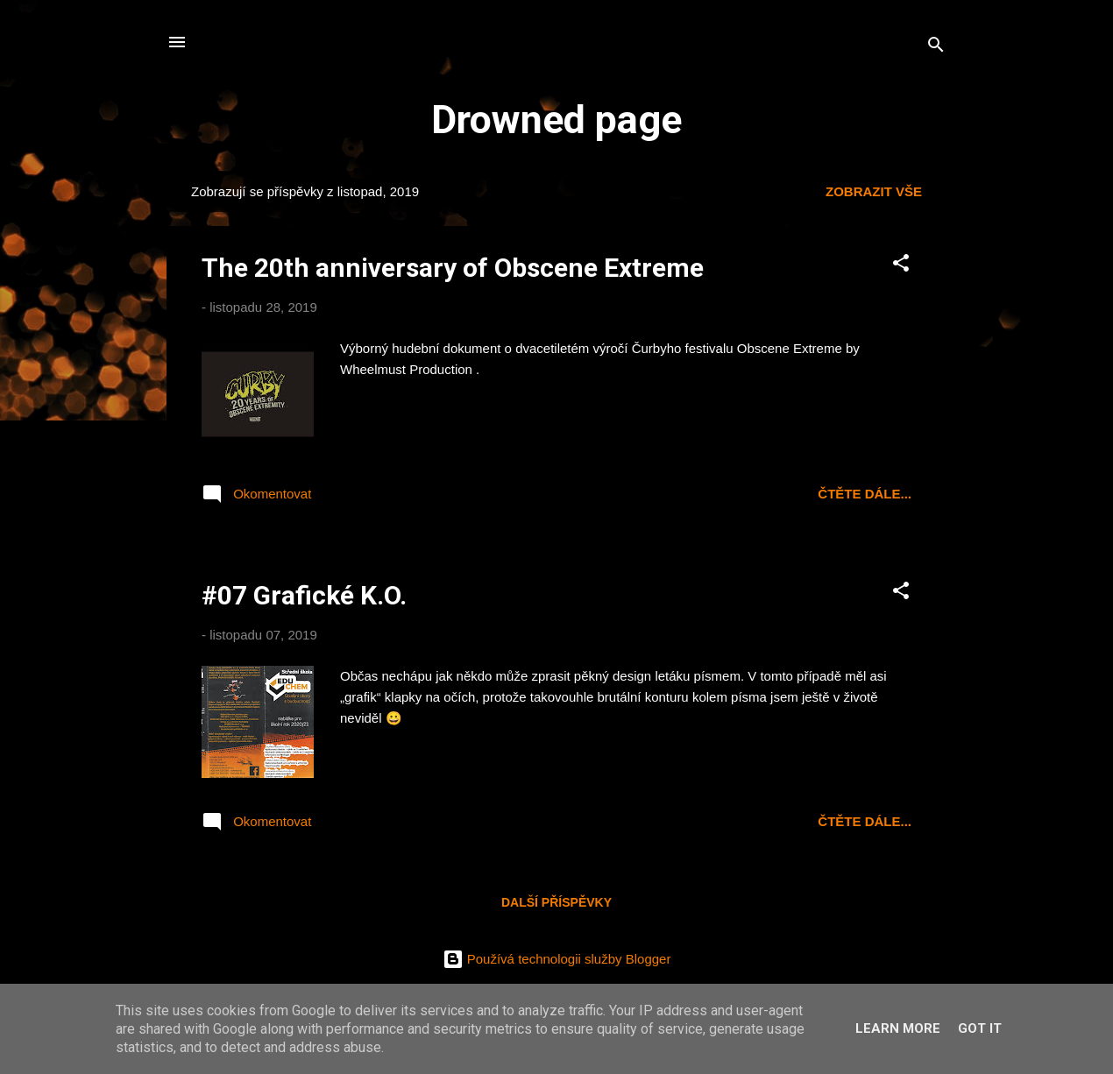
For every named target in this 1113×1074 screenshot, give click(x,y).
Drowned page (556, 119)
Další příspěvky (556, 902)
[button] (900, 265)
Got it (980, 1028)
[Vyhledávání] (935, 47)
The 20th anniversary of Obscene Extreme (453, 267)
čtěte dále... (864, 493)
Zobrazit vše (874, 191)
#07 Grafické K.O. (304, 595)
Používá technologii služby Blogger (557, 958)
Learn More (897, 1028)
